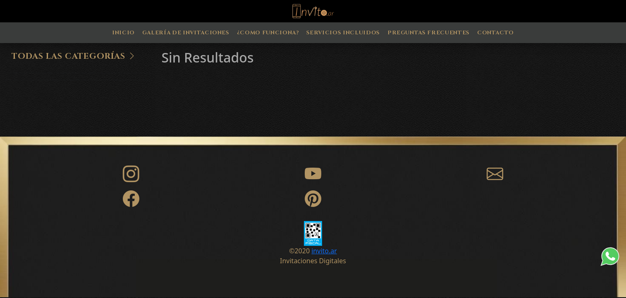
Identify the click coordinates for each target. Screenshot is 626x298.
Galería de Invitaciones (185, 32)
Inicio (123, 32)
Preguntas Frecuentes (428, 32)
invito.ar (324, 250)
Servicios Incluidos (343, 32)
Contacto (495, 32)
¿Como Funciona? (268, 32)
